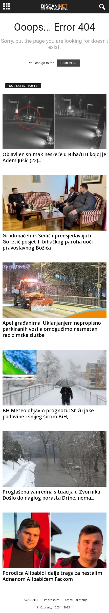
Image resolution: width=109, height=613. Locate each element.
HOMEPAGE (68, 63)
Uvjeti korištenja (76, 600)
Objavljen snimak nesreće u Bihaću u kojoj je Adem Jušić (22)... (54, 157)
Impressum (51, 600)
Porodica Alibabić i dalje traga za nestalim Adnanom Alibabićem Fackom (52, 576)
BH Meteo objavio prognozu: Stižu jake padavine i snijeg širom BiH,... (48, 413)
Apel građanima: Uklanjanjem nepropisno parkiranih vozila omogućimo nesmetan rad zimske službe (52, 329)
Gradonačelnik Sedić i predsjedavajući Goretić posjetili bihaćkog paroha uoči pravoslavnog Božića (48, 241)
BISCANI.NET (30, 600)
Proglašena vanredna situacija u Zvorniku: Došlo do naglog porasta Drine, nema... (52, 494)
